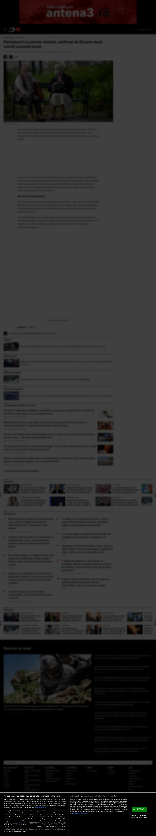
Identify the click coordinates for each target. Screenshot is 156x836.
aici (18, 823)
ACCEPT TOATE (139, 809)
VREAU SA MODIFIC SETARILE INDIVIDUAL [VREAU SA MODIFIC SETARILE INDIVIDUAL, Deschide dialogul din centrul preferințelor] (139, 817)
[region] (78, 814)
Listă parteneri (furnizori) (79, 813)
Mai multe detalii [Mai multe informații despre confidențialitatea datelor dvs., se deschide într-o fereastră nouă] (40, 807)
